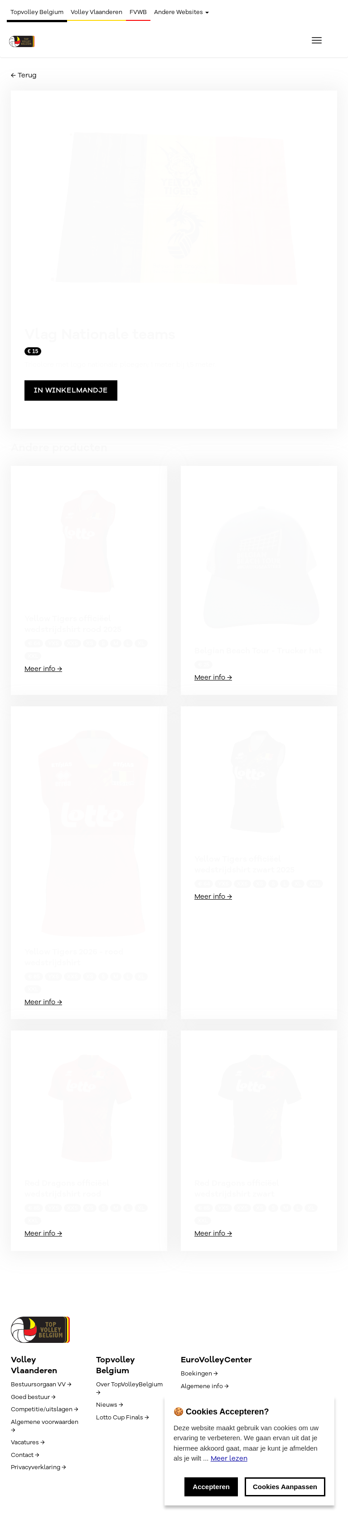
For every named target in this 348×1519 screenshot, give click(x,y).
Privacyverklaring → (38, 1467)
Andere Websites (181, 12)
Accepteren (211, 1486)
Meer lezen (229, 1458)
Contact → (25, 1455)
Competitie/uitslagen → (44, 1409)
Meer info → (43, 668)
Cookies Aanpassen (285, 1486)
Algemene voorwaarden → (44, 1426)
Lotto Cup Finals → (122, 1418)
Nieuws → (109, 1405)
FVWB (138, 12)
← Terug (24, 75)
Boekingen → (199, 1374)
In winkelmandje (71, 390)
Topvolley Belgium (36, 12)
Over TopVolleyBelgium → (129, 1388)
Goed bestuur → (33, 1397)
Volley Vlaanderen (96, 12)
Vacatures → (27, 1442)
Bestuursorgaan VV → (41, 1384)
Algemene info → (204, 1386)
